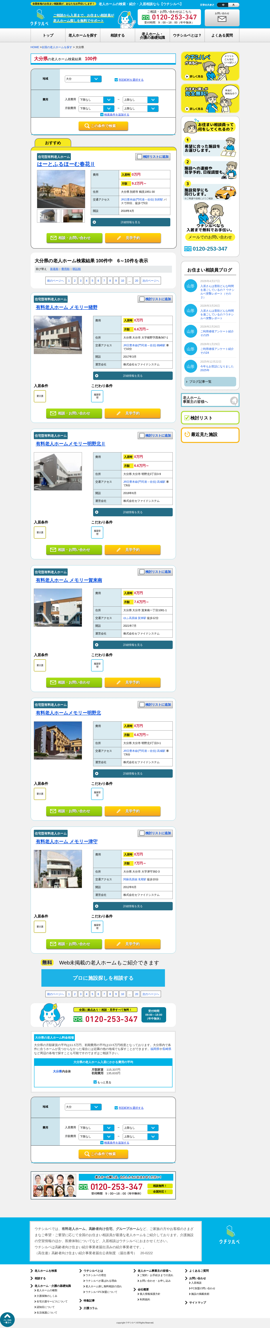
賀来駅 (142, 618)
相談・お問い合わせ (74, 238)
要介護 (40, 396)
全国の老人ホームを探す (57, 47)
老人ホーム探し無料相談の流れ (104, 1286)
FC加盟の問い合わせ (203, 1288)
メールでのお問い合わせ (210, 237)
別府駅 (159, 199)
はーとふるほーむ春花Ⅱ (66, 164)
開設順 (76, 269)
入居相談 (196, 1282)
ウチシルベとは (93, 1270)
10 (122, 280)
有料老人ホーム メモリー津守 (66, 841)
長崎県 (166, 1049)
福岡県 (154, 1049)
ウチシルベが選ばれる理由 (101, 1280)
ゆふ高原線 (130, 618)
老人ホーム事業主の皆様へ (154, 1270)
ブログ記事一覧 (200, 381)
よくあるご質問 (199, 1270)
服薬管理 (97, 396)
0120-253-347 (210, 249)
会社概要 (143, 1289)
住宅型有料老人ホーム (54, 157)
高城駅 (161, 481)
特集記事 (89, 1300)
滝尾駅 (142, 879)
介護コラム (90, 1308)
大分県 (57, 1071)
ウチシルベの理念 (96, 1275)
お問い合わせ (222, 13)
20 (136, 280)
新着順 (54, 269)
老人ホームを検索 (46, 1270)
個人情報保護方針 (150, 1293)
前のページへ (55, 280)
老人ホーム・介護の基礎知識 (53, 1285)
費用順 (65, 269)
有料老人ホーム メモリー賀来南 (69, 580)
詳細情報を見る (130, 222)
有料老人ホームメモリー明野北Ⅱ (70, 443)
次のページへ (150, 280)
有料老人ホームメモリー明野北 (68, 712)
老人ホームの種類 (47, 1290)
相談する (40, 1278)
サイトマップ (197, 1302)
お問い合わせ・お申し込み (155, 1280)
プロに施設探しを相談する (103, 978)
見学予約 (133, 238)
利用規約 (145, 1299)
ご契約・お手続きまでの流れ (156, 1275)
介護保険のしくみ (47, 1295)
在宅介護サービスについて (52, 1301)
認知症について (46, 1307)
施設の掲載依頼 (200, 1293)
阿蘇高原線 (130, 879)
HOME (35, 47)
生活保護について (47, 1312)
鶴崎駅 (161, 345)
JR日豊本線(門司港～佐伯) (137, 199)
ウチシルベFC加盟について (101, 1291)
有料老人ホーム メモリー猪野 (66, 307)
